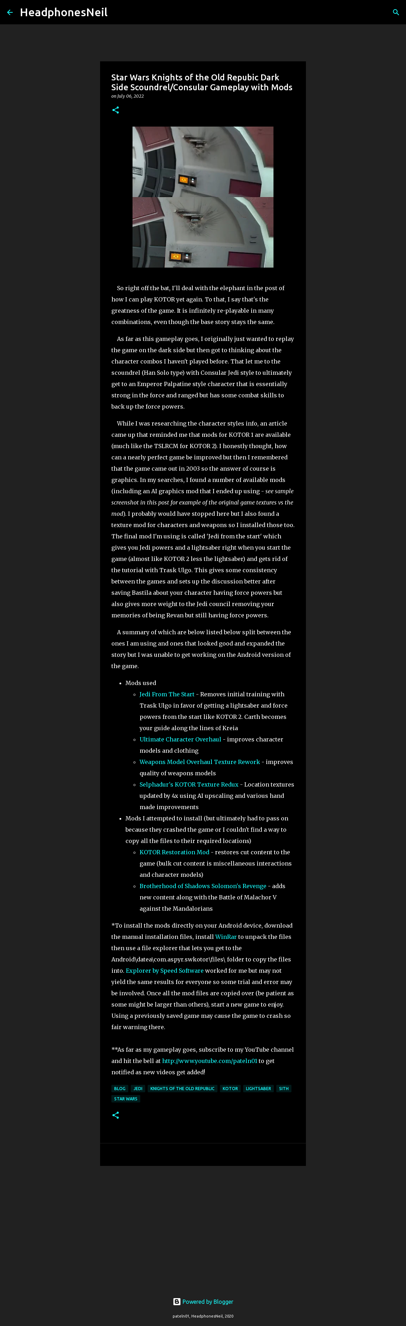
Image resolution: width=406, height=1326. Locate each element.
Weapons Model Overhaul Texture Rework (200, 761)
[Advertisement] (203, 1226)
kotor (230, 1088)
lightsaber (258, 1088)
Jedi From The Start (167, 694)
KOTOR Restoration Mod (174, 852)
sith (284, 1088)
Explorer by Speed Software (165, 970)
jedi (138, 1088)
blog (119, 1088)
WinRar (226, 936)
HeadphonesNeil (63, 12)
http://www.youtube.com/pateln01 (209, 1060)
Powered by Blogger (203, 1301)
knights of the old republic (182, 1088)
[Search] (117, 12)
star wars (125, 1098)
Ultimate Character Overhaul (181, 739)
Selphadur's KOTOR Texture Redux (189, 784)
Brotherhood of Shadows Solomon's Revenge (203, 886)
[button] (115, 110)
